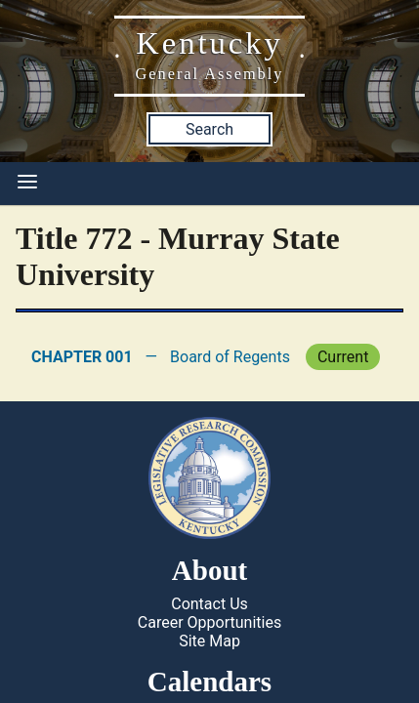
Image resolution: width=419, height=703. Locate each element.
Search (209, 129)
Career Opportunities (209, 622)
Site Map (209, 641)
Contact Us (209, 604)
